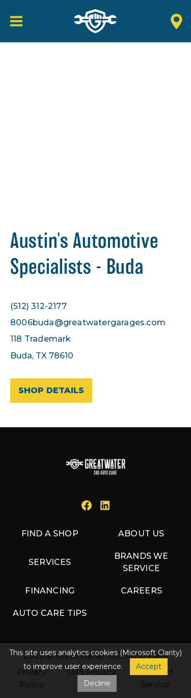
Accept (148, 666)
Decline (97, 683)
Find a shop (49, 533)
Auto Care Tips (50, 613)
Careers (141, 591)
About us (141, 533)
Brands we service (141, 562)
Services (50, 562)
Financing (49, 591)
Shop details (51, 390)
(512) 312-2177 (38, 306)
